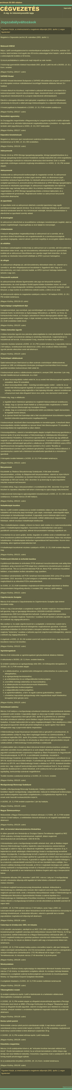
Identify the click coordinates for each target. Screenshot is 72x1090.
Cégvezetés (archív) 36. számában (23, 37)
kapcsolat (67, 8)
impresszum (67, 1087)
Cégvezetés (19, 9)
